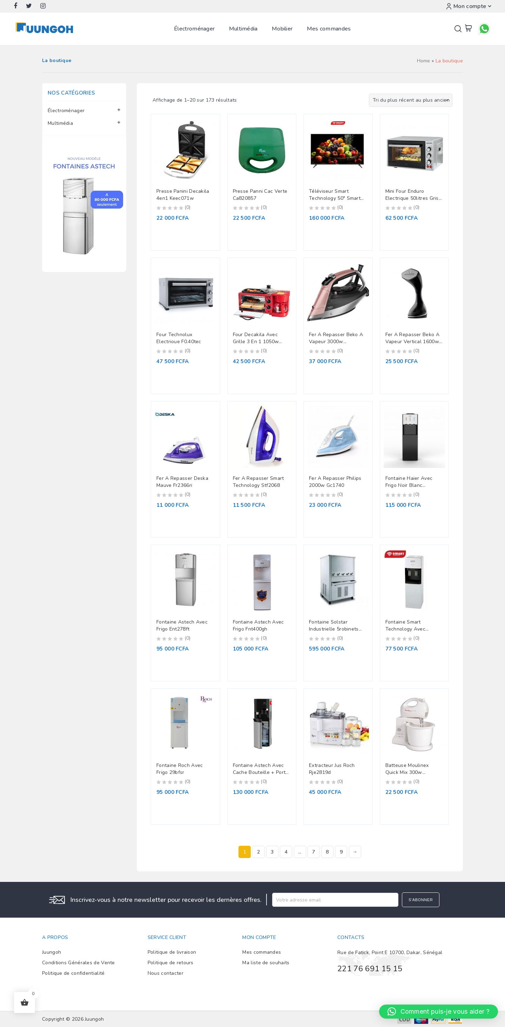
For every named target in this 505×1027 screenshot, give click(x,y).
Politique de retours (171, 962)
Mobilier (282, 29)
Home (423, 60)
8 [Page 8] (327, 852)
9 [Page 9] (341, 852)
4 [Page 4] (286, 852)
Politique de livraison (172, 952)
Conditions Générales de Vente (78, 962)
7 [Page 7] (313, 852)
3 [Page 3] (272, 852)
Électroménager (194, 29)
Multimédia (243, 29)
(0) (187, 207)
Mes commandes (329, 29)
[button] (438, 1012)
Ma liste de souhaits (265, 962)
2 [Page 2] (258, 852)
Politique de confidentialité (73, 973)
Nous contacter (165, 973)
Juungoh (51, 952)
